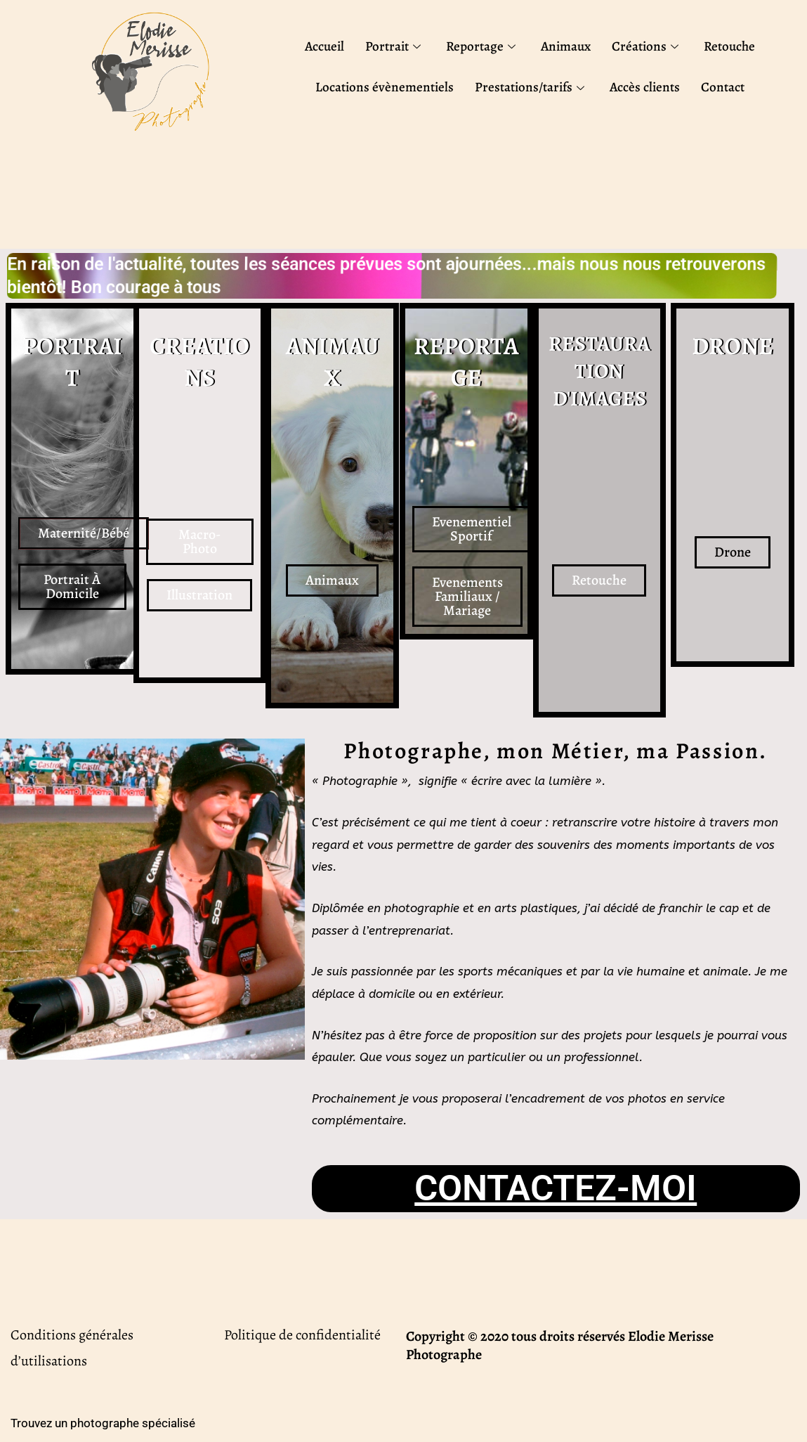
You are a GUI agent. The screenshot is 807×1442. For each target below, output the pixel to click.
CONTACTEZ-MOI (555, 1188)
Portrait (393, 46)
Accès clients (645, 87)
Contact (722, 87)
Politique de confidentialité (302, 1334)
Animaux (566, 46)
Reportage (481, 46)
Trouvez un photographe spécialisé (103, 1423)
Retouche (729, 46)
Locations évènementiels (384, 87)
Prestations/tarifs (529, 87)
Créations (645, 46)
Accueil (324, 46)
